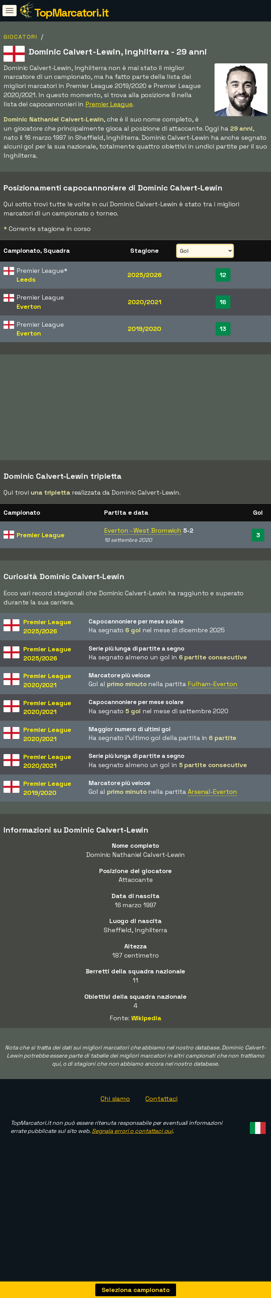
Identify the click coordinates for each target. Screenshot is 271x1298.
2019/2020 (144, 329)
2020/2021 (144, 302)
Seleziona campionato (136, 1290)
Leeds (26, 279)
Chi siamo (115, 1099)
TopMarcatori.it (71, 13)
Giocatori (20, 36)
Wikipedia (146, 1018)
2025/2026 (144, 275)
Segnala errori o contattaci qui (132, 1131)
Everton (29, 306)
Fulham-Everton (212, 684)
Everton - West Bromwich (142, 530)
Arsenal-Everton (212, 792)
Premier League (109, 104)
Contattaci (161, 1099)
